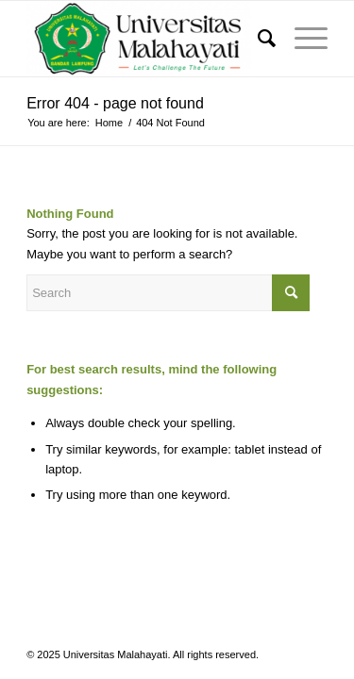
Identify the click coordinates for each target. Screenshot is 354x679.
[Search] (257, 38)
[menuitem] (257, 38)
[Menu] (302, 38)
